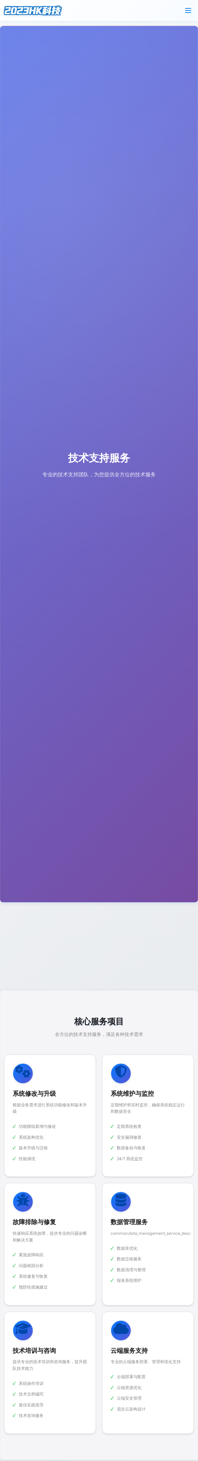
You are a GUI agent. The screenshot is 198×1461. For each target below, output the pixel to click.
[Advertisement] (99, 946)
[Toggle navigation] (188, 10)
